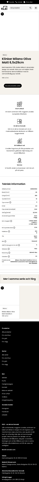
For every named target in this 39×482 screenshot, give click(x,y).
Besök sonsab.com (8, 450)
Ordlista (4, 397)
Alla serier (5, 355)
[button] (36, 8)
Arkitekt (4, 378)
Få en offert (6, 394)
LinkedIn (4, 415)
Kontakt (4, 387)
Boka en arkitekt (7, 390)
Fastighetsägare (7, 384)
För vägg (5, 342)
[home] (4, 8)
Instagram (5, 408)
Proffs (4, 381)
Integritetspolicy (7, 400)
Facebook (5, 412)
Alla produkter (6, 332)
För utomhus (6, 335)
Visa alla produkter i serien (13, 85)
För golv (4, 338)
